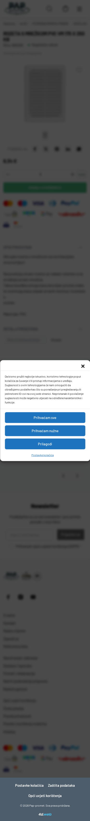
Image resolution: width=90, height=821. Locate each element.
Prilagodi (45, 444)
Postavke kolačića (42, 454)
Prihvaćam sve (45, 417)
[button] (82, 366)
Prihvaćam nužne (45, 431)
